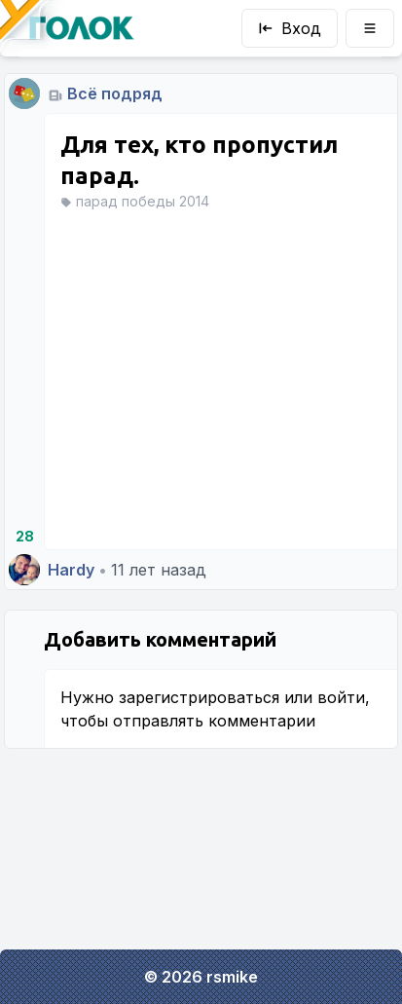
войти (341, 697)
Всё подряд (115, 93)
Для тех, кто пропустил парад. (199, 160)
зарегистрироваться (199, 697)
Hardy (71, 569)
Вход (289, 28)
